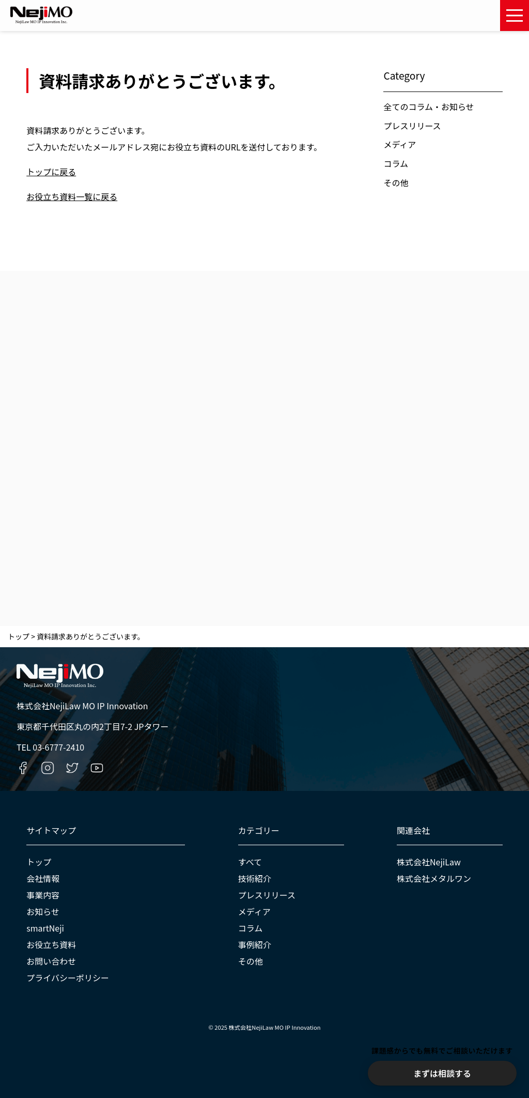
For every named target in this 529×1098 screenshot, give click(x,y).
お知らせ (42, 911)
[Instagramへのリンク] (47, 767)
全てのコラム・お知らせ (428, 106)
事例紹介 (254, 944)
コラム (395, 163)
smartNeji (45, 928)
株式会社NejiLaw (429, 862)
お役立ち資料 (51, 944)
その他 (395, 182)
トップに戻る (51, 171)
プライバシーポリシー (67, 977)
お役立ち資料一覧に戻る (71, 196)
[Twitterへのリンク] (72, 767)
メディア (399, 144)
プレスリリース (412, 125)
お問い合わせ (51, 961)
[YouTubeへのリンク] (96, 767)
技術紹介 (254, 878)
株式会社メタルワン (434, 878)
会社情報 (42, 878)
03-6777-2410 (58, 747)
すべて (250, 862)
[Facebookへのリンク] (23, 767)
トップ (38, 862)
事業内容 (42, 895)
